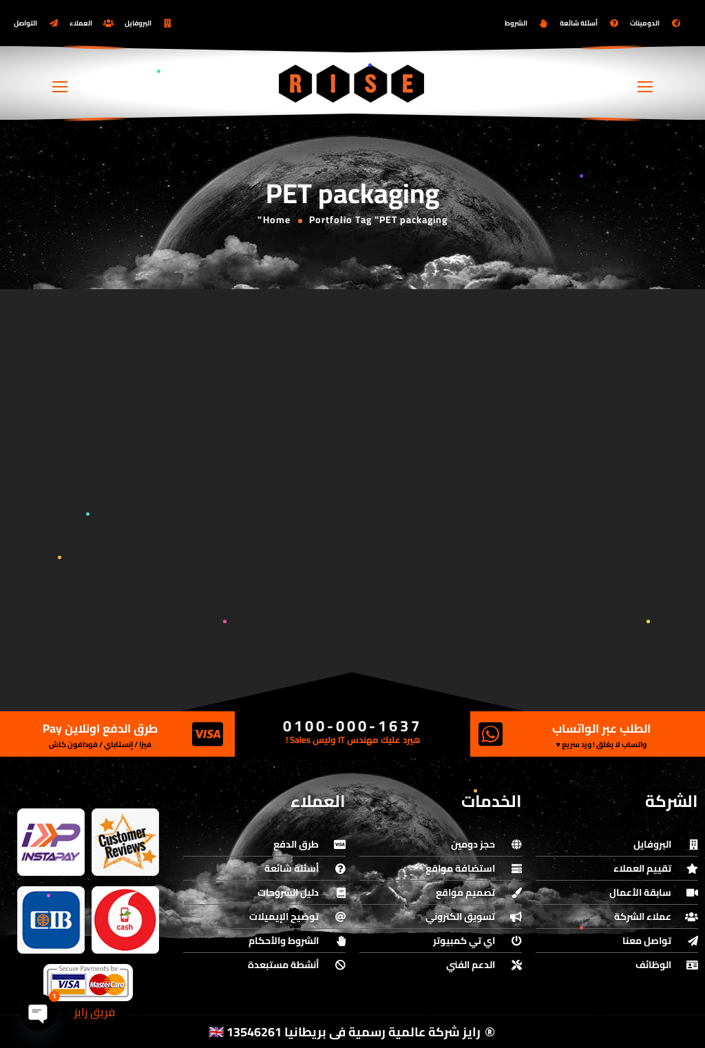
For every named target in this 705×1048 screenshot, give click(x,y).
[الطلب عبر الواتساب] (491, 734)
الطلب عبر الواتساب (601, 728)
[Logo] (352, 83)
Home (277, 220)
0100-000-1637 (352, 725)
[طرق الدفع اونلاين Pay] (207, 734)
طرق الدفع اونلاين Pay (100, 728)
